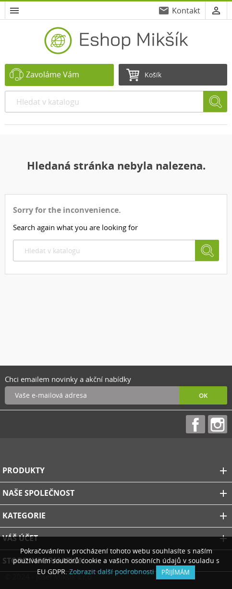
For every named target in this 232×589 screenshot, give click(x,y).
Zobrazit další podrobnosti (111, 571)
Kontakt (186, 10)
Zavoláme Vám (52, 74)
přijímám (175, 572)
